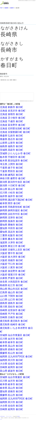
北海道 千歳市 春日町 (11, 121)
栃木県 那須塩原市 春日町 (14, 160)
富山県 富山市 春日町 (11, 189)
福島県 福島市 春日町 (11, 146)
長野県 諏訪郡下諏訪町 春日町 (16, 199)
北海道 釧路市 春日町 (11, 107)
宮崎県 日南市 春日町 (11, 317)
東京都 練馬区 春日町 (11, 174)
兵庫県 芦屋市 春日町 (11, 278)
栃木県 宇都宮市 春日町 (12, 157)
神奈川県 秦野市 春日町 (12, 178)
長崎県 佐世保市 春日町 (12, 310)
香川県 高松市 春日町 (11, 306)
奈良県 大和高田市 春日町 (14, 281)
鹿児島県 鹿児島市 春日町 (14, 321)
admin (1, 419)
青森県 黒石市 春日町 (11, 139)
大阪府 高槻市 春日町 (11, 260)
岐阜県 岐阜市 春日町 (11, 342)
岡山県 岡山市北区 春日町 (14, 288)
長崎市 (12, 8)
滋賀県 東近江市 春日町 (12, 246)
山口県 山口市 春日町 (11, 299)
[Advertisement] (18, 15)
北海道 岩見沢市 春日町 (12, 110)
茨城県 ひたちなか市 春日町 (15, 153)
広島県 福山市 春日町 (11, 292)
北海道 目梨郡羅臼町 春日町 (15, 132)
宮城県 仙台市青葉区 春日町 (15, 335)
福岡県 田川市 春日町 (11, 360)
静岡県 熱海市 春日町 (11, 221)
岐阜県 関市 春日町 (10, 203)
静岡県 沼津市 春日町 (11, 217)
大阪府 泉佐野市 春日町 (12, 271)
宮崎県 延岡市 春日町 (11, 367)
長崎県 (6, 8)
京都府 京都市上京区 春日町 (15, 249)
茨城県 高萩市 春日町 (11, 150)
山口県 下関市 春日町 (11, 296)
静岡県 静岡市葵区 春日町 (14, 210)
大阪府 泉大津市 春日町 (12, 256)
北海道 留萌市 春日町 (11, 114)
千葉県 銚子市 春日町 (11, 167)
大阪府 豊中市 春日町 (11, 253)
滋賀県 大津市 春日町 (11, 242)
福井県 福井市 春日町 (11, 196)
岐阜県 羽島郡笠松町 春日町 (15, 207)
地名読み (18, 416)
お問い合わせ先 (2, 416)
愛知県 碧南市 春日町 (11, 349)
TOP (1, 8)
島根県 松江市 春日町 (11, 285)
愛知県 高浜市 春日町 (11, 231)
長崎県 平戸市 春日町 (11, 313)
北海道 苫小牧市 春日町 (12, 117)
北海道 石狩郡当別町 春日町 (15, 128)
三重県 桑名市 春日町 (11, 239)
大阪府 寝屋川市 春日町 (12, 274)
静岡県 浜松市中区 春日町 (14, 214)
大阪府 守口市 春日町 (11, 264)
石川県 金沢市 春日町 (11, 338)
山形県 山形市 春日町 (11, 142)
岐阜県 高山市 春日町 (11, 346)
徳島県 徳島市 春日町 (11, 303)
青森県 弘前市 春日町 (11, 135)
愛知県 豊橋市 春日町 (11, 224)
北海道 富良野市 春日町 (12, 125)
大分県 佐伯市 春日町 (11, 363)
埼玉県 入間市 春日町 (11, 164)
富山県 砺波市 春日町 (11, 370)
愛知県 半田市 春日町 (11, 228)
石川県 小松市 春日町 (11, 192)
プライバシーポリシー (9, 416)
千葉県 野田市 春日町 (11, 171)
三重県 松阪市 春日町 (11, 235)
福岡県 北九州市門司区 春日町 (16, 356)
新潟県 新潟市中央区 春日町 (15, 182)
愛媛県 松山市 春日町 (11, 353)
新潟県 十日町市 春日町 (12, 185)
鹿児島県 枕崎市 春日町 (12, 324)
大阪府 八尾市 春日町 (11, 267)
